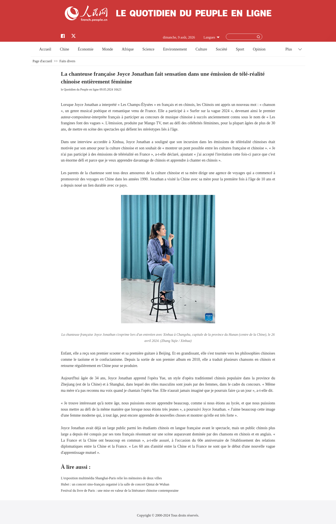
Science (148, 49)
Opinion (259, 49)
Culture (201, 49)
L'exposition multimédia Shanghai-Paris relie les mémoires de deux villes (111, 478)
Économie (85, 49)
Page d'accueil (42, 61)
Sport (240, 49)
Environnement (175, 49)
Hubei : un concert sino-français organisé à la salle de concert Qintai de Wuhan (115, 484)
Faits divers (67, 61)
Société (221, 49)
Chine (64, 49)
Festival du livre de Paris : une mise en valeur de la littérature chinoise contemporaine (119, 490)
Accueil (45, 49)
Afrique (128, 49)
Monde (107, 49)
